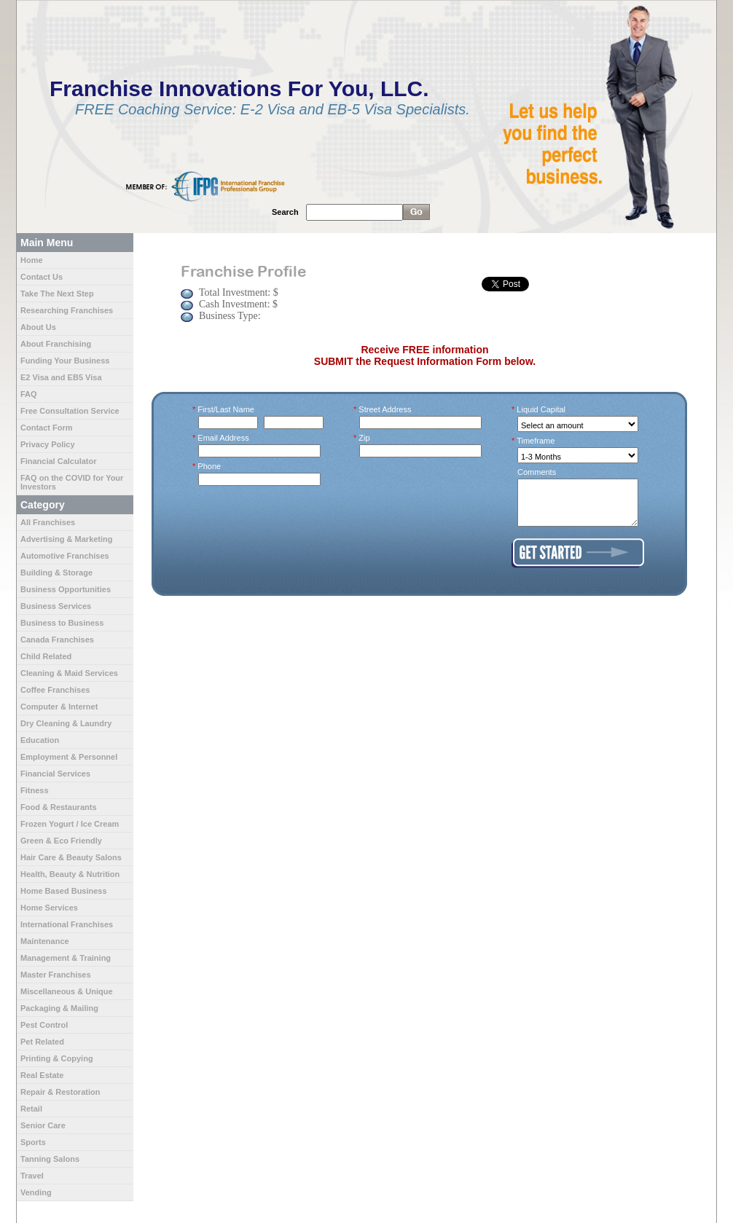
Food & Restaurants (58, 807)
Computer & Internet (59, 706)
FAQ (28, 394)
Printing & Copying (56, 1058)
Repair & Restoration (60, 1092)
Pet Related (42, 1041)
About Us (38, 327)
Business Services (55, 606)
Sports (33, 1142)
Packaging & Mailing (59, 1008)
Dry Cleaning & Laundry (65, 723)
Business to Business (61, 622)
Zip (364, 437)
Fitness (34, 790)
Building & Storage (56, 572)
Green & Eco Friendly (61, 840)
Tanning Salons (49, 1159)
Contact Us (41, 276)
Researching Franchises (66, 310)
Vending (36, 1192)
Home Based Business (63, 890)
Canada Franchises (57, 639)
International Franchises (66, 924)
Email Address (223, 437)
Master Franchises (55, 974)
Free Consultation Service (69, 410)
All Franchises (47, 522)
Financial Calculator (58, 461)
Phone (209, 466)
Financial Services (55, 773)
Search (285, 212)
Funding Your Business (64, 360)
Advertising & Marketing (66, 539)
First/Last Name (226, 409)
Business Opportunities (65, 589)
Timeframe (535, 440)
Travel (32, 1175)
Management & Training (65, 957)
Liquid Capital (541, 409)
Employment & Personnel (68, 756)
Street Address (385, 409)
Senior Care (43, 1125)
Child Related (45, 656)
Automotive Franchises (64, 555)
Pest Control (44, 1025)
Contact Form (46, 427)
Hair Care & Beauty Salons (71, 857)
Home (31, 260)
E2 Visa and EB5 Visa (61, 377)
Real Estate (41, 1075)
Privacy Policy (47, 444)
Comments (536, 472)
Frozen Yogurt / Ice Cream (69, 823)
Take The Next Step (57, 293)
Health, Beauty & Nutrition (69, 874)
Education (39, 740)
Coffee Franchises (55, 689)
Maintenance (44, 941)
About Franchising (55, 343)
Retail (31, 1108)
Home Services (49, 907)
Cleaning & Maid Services (69, 673)
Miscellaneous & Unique (66, 991)
